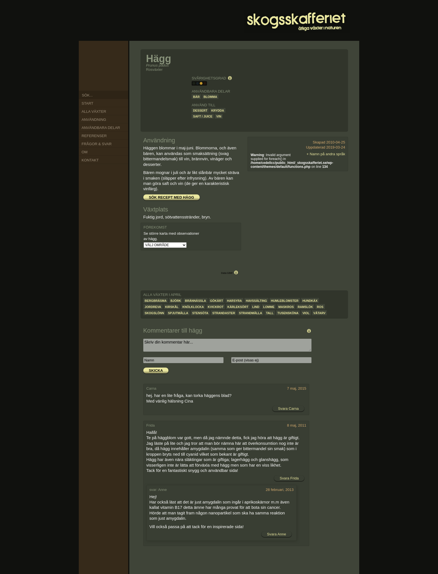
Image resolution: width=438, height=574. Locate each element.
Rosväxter (154, 69)
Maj (113, 77)
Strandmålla (250, 313)
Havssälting (256, 300)
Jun (107, 82)
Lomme (268, 307)
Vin (218, 116)
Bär (196, 96)
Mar (117, 64)
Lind (255, 307)
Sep (89, 71)
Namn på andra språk (327, 154)
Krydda (217, 110)
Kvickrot (215, 307)
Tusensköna (288, 313)
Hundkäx (310, 300)
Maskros (286, 307)
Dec (99, 53)
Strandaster (223, 313)
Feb (113, 57)
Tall (269, 313)
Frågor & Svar (96, 144)
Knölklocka (193, 307)
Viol (306, 313)
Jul (99, 82)
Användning (94, 119)
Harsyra (234, 300)
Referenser (94, 136)
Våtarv (319, 313)
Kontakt (90, 160)
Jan (107, 53)
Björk (175, 300)
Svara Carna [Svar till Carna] (288, 408)
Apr (118, 71)
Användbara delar (101, 128)
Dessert (200, 110)
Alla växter (94, 111)
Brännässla (195, 300)
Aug (92, 78)
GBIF (230, 273)
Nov (92, 56)
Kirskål (171, 307)
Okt (89, 64)
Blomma (210, 96)
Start (87, 103)
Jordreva (153, 307)
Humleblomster (285, 300)
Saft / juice (202, 116)
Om (84, 152)
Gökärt (216, 300)
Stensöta (200, 313)
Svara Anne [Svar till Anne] (276, 534)
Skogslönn (154, 313)
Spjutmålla (178, 313)
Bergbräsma (156, 300)
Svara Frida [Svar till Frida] (289, 478)
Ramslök (305, 307)
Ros (320, 307)
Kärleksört (237, 307)
